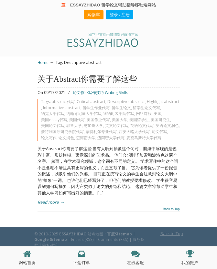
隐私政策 (50, 245)
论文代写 (159, 131)
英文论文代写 (116, 125)
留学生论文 (121, 107)
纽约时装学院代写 (118, 113)
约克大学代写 (52, 113)
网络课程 (144, 113)
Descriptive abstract (126, 101)
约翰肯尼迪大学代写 (83, 113)
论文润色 (66, 137)
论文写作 (49, 137)
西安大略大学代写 (134, 131)
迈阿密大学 (85, 137)
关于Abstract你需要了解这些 (87, 79)
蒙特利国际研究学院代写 (62, 131)
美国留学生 (139, 119)
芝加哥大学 (93, 125)
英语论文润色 (167, 125)
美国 (157, 113)
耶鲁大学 (74, 125)
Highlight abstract (163, 101)
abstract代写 (63, 101)
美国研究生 (160, 119)
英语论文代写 (142, 125)
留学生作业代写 (96, 107)
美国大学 (119, 119)
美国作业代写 (98, 119)
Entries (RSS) (82, 239)
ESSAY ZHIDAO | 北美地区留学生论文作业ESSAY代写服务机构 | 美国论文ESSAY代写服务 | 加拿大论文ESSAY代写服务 (109, 39)
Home (43, 62)
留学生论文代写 (146, 107)
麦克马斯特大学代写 (143, 137)
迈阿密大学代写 (111, 137)
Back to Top (171, 209)
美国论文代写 (52, 125)
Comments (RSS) (113, 239)
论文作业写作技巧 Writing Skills (100, 92)
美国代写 (77, 119)
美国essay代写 (54, 119)
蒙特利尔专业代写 (101, 131)
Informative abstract (62, 107)
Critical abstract (91, 101)
